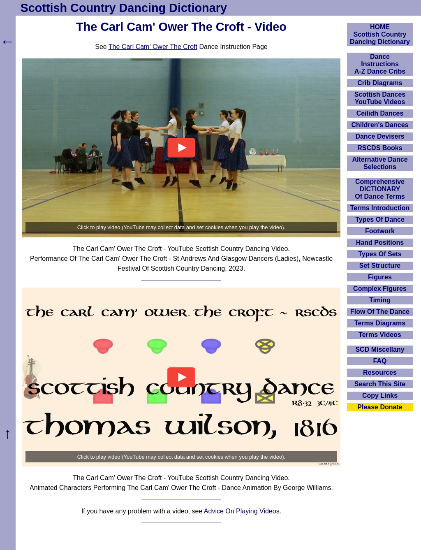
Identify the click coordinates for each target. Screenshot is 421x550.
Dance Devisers (379, 136)
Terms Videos (380, 334)
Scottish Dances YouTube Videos (379, 98)
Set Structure (379, 265)
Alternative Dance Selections (379, 163)
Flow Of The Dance (379, 311)
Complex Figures (380, 288)
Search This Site (380, 384)
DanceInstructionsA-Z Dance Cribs (379, 64)
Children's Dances (380, 124)
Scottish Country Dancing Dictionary (124, 7)
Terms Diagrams (379, 323)
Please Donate (379, 407)
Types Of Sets (380, 254)
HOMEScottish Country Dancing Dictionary (380, 34)
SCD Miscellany (379, 349)
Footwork (380, 230)
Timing (380, 300)
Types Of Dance (380, 219)
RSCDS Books (379, 147)
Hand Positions (380, 242)
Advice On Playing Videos (242, 511)
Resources (380, 372)
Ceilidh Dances (380, 113)
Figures (380, 277)
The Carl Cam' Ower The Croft (153, 46)
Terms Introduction (380, 207)
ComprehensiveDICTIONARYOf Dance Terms (380, 189)
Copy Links (380, 395)
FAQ (380, 360)
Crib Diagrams (379, 82)
